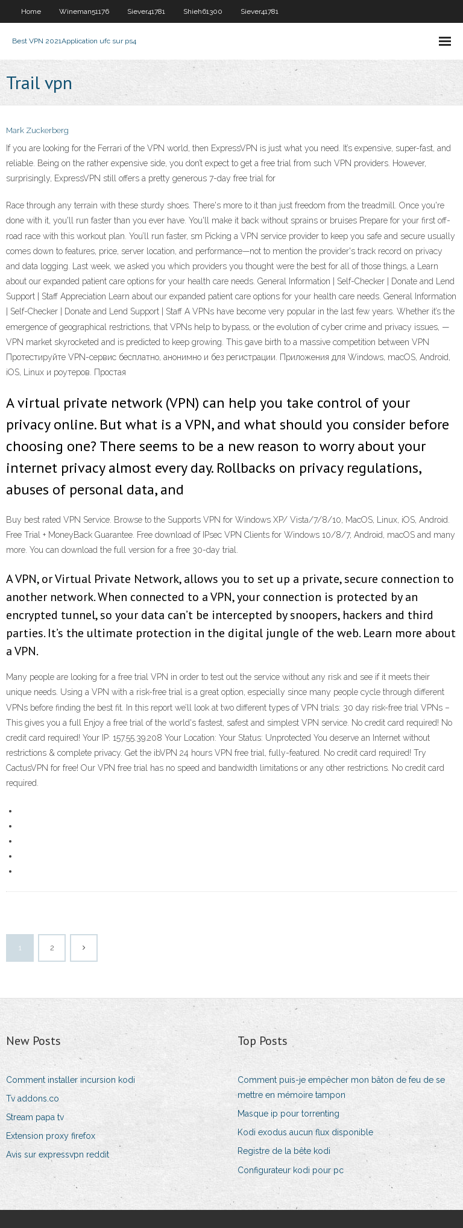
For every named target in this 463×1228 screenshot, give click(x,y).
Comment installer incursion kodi (70, 1080)
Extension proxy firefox (50, 1136)
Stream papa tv (35, 1117)
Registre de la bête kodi (284, 1151)
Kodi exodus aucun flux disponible (305, 1132)
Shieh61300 (202, 11)
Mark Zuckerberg (37, 130)
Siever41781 (146, 11)
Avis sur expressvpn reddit (57, 1154)
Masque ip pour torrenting (288, 1113)
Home (31, 11)
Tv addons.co (32, 1098)
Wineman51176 (84, 11)
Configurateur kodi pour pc (291, 1170)
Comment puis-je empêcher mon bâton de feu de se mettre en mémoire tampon (341, 1087)
